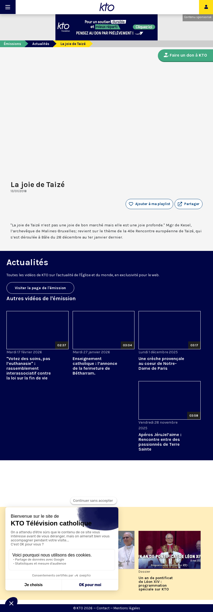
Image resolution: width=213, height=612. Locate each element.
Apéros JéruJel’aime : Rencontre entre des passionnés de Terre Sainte (160, 442)
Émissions (12, 44)
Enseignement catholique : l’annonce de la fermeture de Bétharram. (95, 366)
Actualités (40, 44)
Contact (103, 608)
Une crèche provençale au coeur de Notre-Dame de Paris (161, 363)
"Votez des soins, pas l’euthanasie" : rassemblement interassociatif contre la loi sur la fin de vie (28, 368)
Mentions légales (126, 608)
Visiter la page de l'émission (40, 288)
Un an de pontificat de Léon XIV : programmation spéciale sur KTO (156, 583)
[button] (189, 204)
